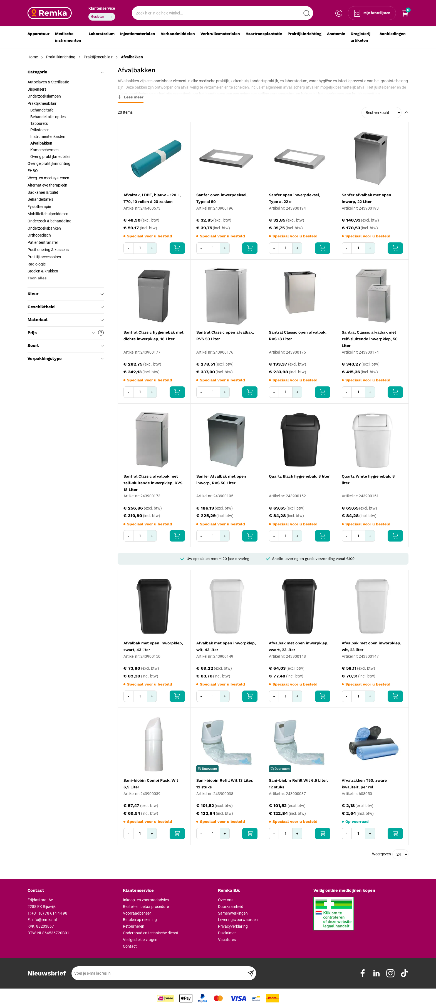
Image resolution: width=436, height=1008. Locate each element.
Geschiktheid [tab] (66, 306)
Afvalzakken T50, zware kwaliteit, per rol (364, 783)
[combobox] (222, 13)
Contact (130, 946)
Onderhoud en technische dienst (150, 933)
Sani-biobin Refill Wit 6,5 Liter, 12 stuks (298, 783)
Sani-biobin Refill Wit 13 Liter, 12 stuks (224, 783)
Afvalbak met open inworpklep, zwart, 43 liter (153, 646)
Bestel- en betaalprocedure (146, 906)
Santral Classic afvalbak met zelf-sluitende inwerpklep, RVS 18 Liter (152, 483)
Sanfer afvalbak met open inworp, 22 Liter (366, 198)
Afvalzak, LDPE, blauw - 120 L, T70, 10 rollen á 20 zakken (152, 198)
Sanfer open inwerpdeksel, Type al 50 (221, 198)
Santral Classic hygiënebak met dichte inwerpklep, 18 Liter (153, 335)
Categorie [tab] (66, 72)
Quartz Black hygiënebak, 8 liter (299, 476)
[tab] (73, 890)
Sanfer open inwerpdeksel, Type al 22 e (294, 198)
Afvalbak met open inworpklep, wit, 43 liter (226, 646)
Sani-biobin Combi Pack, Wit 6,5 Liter (150, 783)
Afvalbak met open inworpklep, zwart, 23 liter (298, 646)
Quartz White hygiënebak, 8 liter (368, 479)
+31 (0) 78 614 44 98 (49, 913)
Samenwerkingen (233, 913)
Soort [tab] (66, 345)
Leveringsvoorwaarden (238, 919)
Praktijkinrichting (60, 57)
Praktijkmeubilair (98, 57)
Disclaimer (227, 933)
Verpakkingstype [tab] (66, 358)
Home (33, 57)
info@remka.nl (44, 919)
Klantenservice (101, 8)
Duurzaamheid (230, 906)
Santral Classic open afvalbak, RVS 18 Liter (297, 335)
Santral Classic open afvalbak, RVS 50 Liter (225, 335)
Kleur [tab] (66, 293)
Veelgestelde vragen (140, 939)
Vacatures (227, 939)
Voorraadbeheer (137, 913)
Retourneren (133, 926)
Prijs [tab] (66, 333)
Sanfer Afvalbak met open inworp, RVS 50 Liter (221, 479)
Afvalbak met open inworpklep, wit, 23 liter (371, 646)
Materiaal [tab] (66, 319)
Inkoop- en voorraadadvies (146, 900)
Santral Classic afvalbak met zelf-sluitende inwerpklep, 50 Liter (370, 339)
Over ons (225, 900)
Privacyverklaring (233, 926)
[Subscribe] (250, 973)
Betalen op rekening (140, 919)
